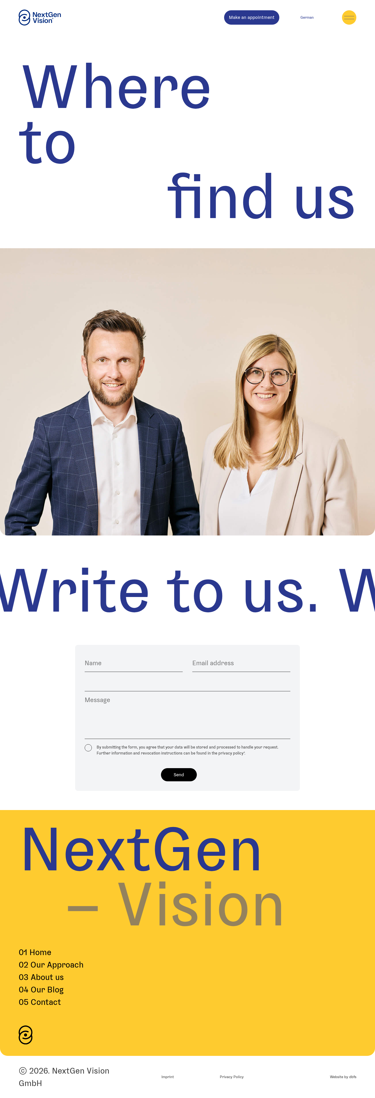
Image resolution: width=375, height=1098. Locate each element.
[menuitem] (307, 17)
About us (41, 977)
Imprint (167, 1077)
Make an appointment (252, 17)
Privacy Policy (232, 1077)
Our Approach (51, 965)
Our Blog (41, 990)
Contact (40, 1002)
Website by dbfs (343, 1077)
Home (35, 952)
